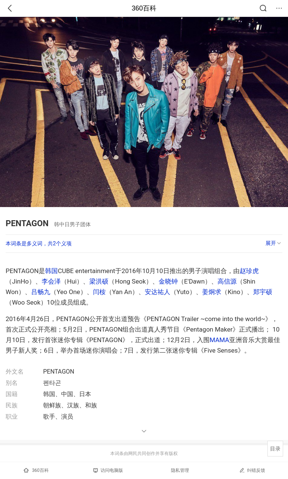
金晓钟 (168, 281)
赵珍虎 (249, 271)
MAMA (219, 340)
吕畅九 (40, 292)
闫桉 (99, 292)
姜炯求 (211, 292)
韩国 (51, 271)
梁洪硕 (98, 281)
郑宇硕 (262, 292)
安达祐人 (157, 292)
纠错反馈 (252, 470)
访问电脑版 (108, 470)
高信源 (227, 281)
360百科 (144, 8)
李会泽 (51, 281)
